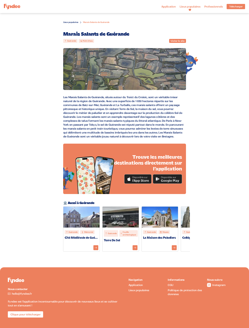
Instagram (216, 285)
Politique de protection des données (185, 292)
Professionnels (213, 6)
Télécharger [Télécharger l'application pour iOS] (235, 6)
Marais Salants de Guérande (96, 22)
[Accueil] (12, 6)
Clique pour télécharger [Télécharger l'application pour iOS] (25, 314)
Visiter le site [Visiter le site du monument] (177, 40)
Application (168, 6)
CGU (170, 285)
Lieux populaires (190, 6)
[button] (138, 179)
